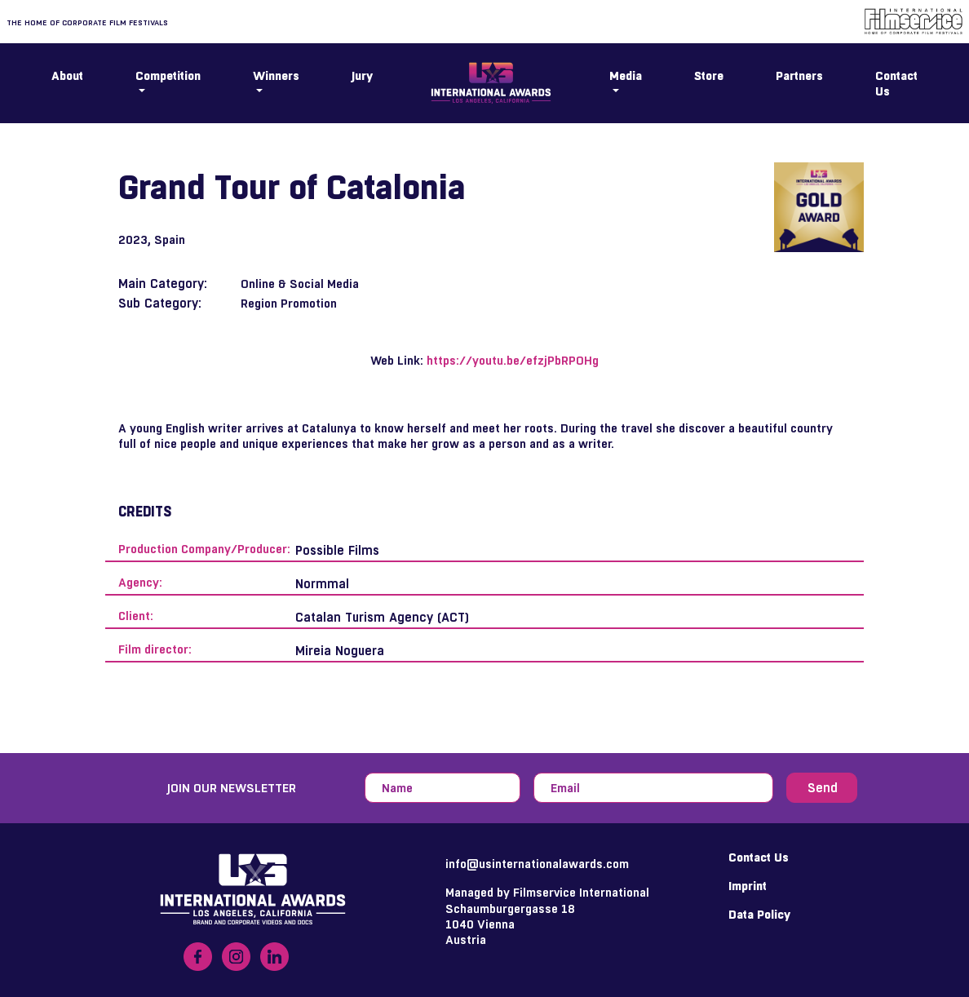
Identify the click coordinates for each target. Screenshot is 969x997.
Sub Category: (159, 303)
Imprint (747, 886)
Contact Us (896, 83)
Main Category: (162, 283)
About (67, 75)
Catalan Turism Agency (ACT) (382, 617)
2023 (133, 239)
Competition (168, 75)
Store (708, 75)
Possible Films (337, 550)
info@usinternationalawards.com (537, 864)
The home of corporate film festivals (87, 22)
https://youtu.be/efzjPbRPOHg (513, 360)
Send (823, 787)
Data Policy (759, 914)
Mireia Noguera (339, 650)
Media (625, 75)
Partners (799, 75)
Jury (362, 75)
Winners (276, 75)
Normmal (322, 584)
